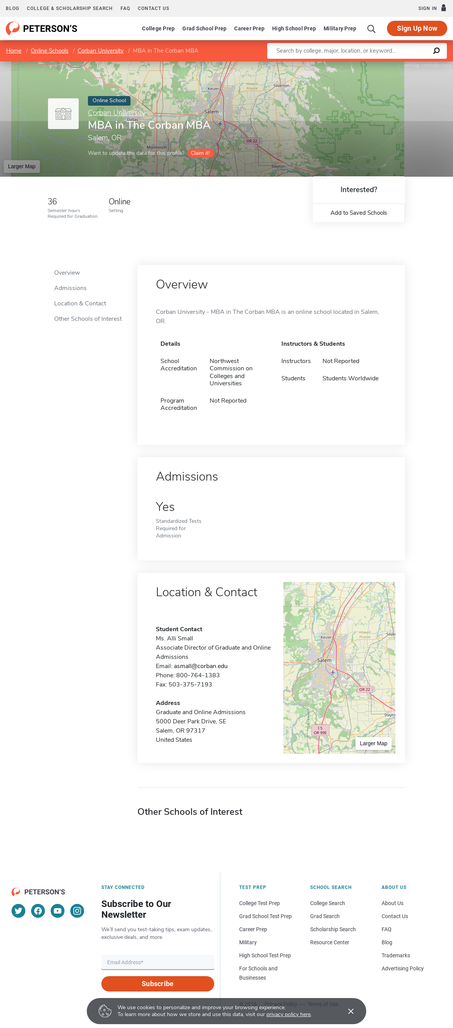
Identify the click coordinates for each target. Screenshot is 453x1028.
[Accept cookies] (345, 1011)
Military (248, 942)
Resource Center (329, 942)
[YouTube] (57, 911)
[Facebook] (38, 911)
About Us (392, 903)
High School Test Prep (265, 955)
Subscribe (158, 984)
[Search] (371, 28)
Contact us (153, 8)
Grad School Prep (204, 28)
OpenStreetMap (401, 65)
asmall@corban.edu (201, 666)
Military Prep (340, 28)
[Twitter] (18, 911)
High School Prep (294, 28)
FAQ (125, 8)
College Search (327, 903)
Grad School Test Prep (265, 916)
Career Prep (249, 28)
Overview (67, 273)
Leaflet (360, 65)
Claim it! (200, 153)
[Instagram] (77, 911)
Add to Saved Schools (359, 213)
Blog (12, 8)
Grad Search (325, 916)
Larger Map (22, 166)
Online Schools (49, 51)
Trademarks (396, 955)
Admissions (70, 288)
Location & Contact (80, 303)
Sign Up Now (417, 28)
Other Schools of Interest (88, 319)
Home (13, 51)
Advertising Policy (403, 968)
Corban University (101, 51)
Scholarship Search (333, 929)
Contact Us (395, 916)
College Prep (158, 28)
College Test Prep (259, 903)
